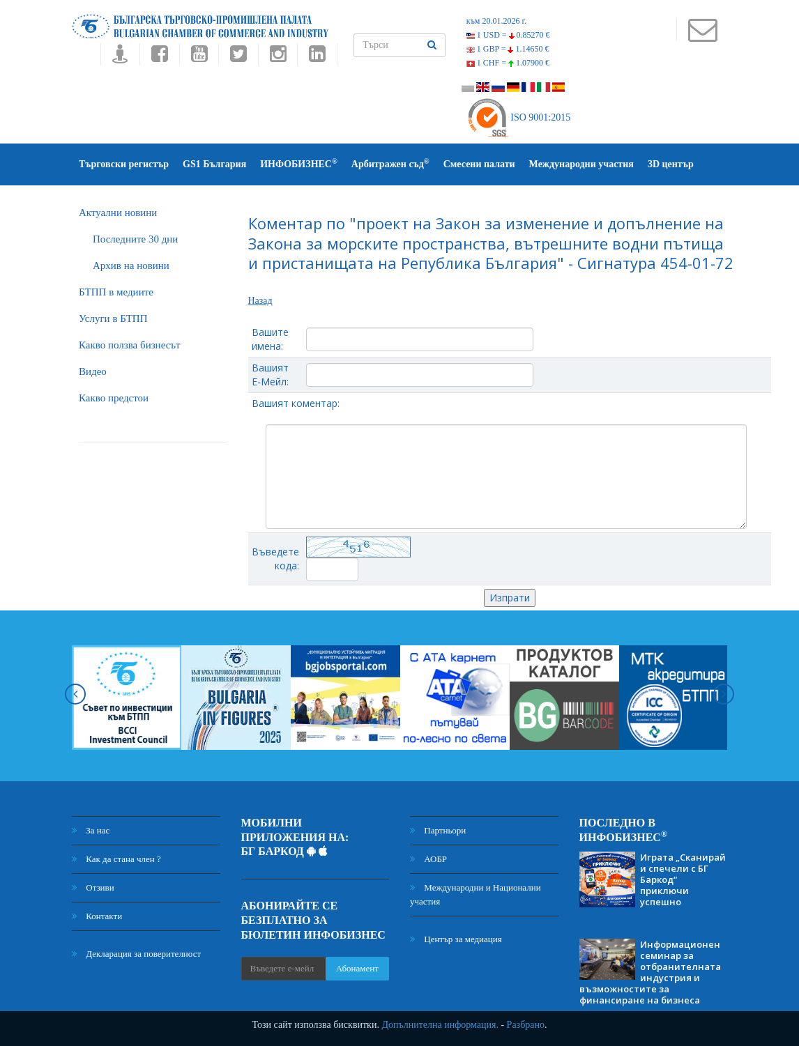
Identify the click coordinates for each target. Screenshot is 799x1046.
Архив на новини (131, 265)
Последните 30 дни (135, 239)
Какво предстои (114, 397)
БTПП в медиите (116, 292)
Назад (260, 300)
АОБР (428, 859)
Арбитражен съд (390, 163)
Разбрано (526, 1025)
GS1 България (214, 164)
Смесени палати (479, 164)
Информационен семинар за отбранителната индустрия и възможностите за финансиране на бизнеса (650, 972)
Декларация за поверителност (136, 953)
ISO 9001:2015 (518, 117)
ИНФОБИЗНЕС (298, 163)
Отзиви (93, 887)
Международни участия (581, 164)
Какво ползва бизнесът (130, 345)
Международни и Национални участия (475, 894)
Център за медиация (456, 939)
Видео (93, 371)
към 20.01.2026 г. (496, 21)
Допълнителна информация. (440, 1025)
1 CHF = (507, 63)
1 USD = (508, 35)
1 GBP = (507, 49)
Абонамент (357, 968)
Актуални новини (118, 212)
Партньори (438, 830)
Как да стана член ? (116, 859)
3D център (671, 164)
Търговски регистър (124, 164)
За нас (90, 830)
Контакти (97, 916)
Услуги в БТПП (113, 318)
